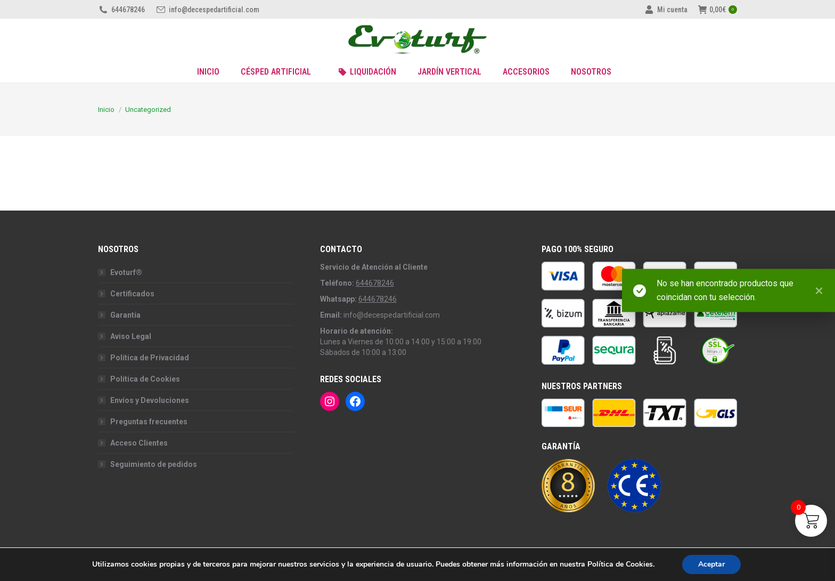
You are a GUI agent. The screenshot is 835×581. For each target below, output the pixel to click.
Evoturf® (126, 272)
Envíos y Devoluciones (149, 400)
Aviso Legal (130, 336)
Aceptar (711, 564)
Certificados (132, 293)
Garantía (125, 315)
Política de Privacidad (149, 357)
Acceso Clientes (139, 443)
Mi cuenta (665, 9)
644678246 (121, 9)
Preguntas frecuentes (148, 421)
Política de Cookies (145, 379)
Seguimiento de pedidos (153, 464)
